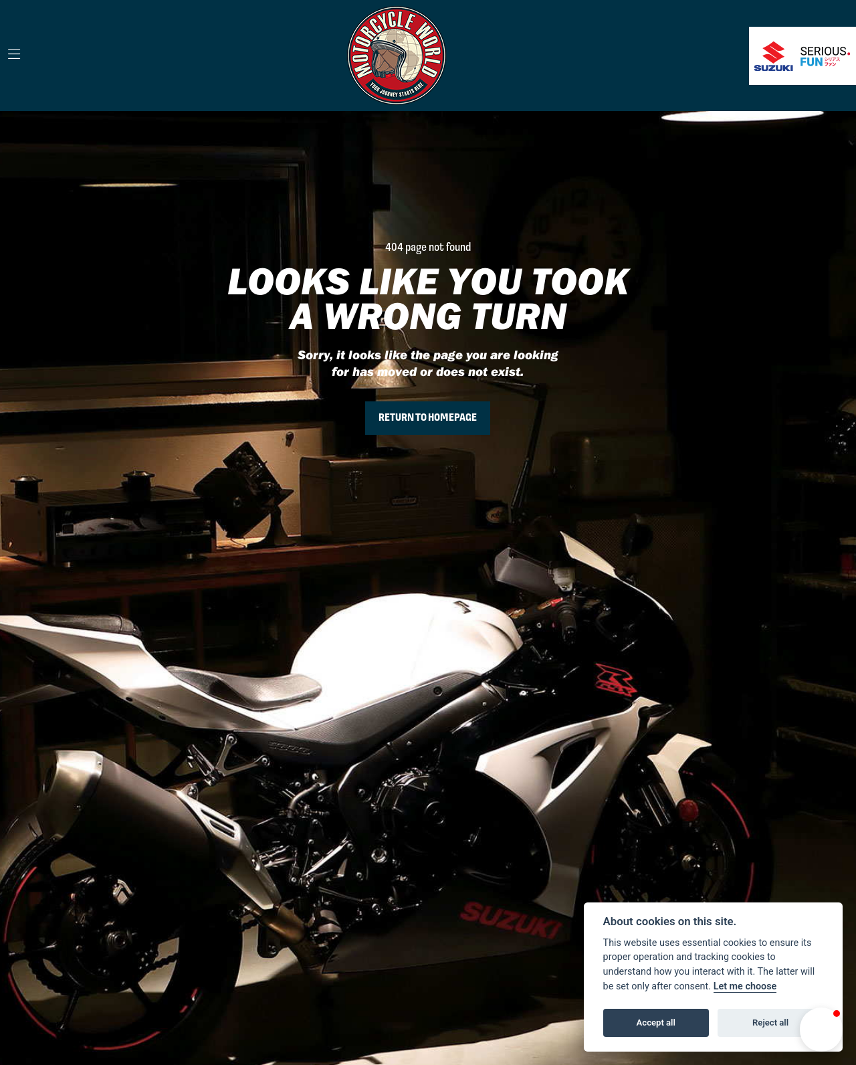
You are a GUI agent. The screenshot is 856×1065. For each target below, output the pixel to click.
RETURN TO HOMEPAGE (428, 418)
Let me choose (745, 986)
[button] (821, 1029)
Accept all (656, 1023)
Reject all (770, 1023)
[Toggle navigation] (14, 55)
